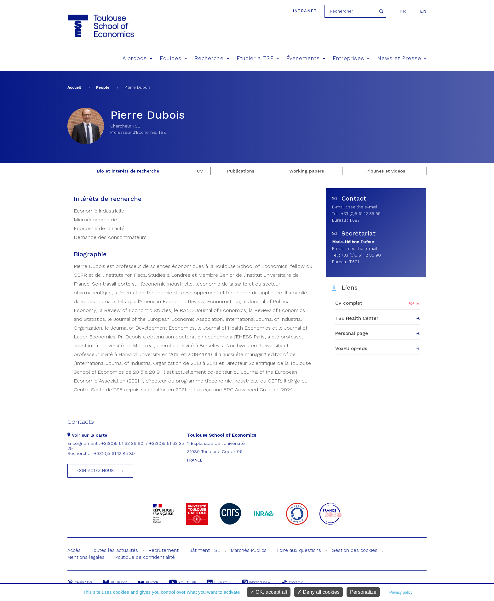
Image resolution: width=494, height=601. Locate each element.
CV (200, 170)
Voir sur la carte (87, 435)
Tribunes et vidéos (385, 170)
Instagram (256, 582)
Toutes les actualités (114, 550)
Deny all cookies (318, 592)
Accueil (74, 87)
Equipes (173, 58)
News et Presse (402, 58)
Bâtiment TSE (204, 550)
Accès (74, 550)
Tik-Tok (292, 582)
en (423, 11)
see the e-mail (362, 207)
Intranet (305, 11)
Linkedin (219, 582)
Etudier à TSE (258, 58)
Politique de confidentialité (145, 557)
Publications (240, 170)
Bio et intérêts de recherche (128, 170)
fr (403, 11)
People (102, 87)
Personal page (351, 333)
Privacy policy (400, 592)
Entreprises (351, 58)
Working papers (306, 170)
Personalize (363, 592)
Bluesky (115, 582)
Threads (79, 582)
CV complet (348, 303)
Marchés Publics (249, 550)
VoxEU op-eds (351, 348)
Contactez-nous (95, 470)
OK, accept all (268, 592)
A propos (137, 58)
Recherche (211, 58)
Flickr (148, 582)
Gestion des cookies (354, 550)
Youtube (182, 582)
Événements (305, 58)
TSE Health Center (356, 318)
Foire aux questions (299, 550)
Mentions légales (86, 557)
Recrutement (164, 550)
